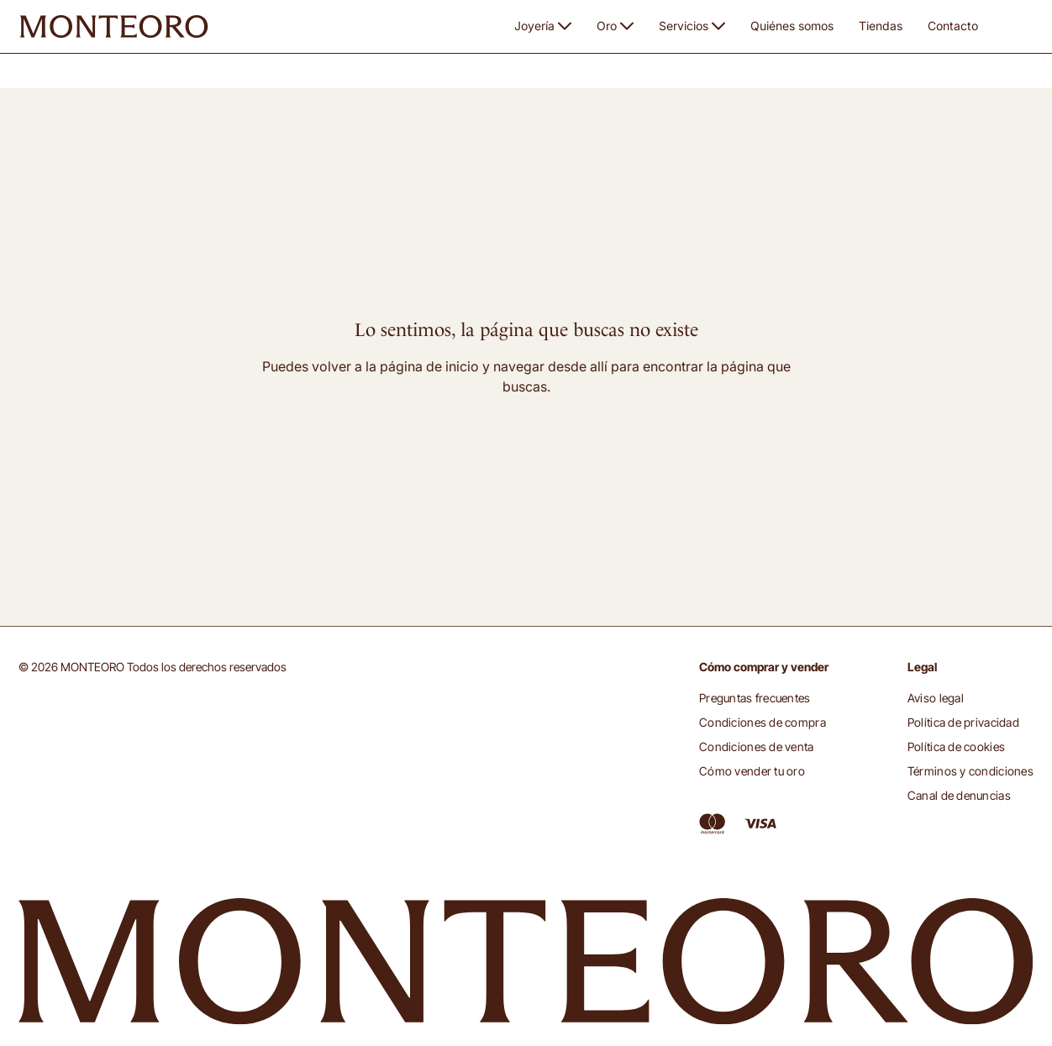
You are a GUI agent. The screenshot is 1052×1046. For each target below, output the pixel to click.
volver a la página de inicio (395, 366)
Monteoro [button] (46, 79)
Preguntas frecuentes (755, 698)
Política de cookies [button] (956, 746)
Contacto (953, 25)
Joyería (542, 25)
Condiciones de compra (762, 722)
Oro (615, 25)
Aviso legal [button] (935, 698)
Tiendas (880, 25)
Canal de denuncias (959, 795)
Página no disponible (143, 79)
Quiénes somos (792, 25)
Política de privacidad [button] (963, 722)
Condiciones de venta (756, 746)
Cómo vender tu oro (752, 771)
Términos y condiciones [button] (970, 771)
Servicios (692, 25)
